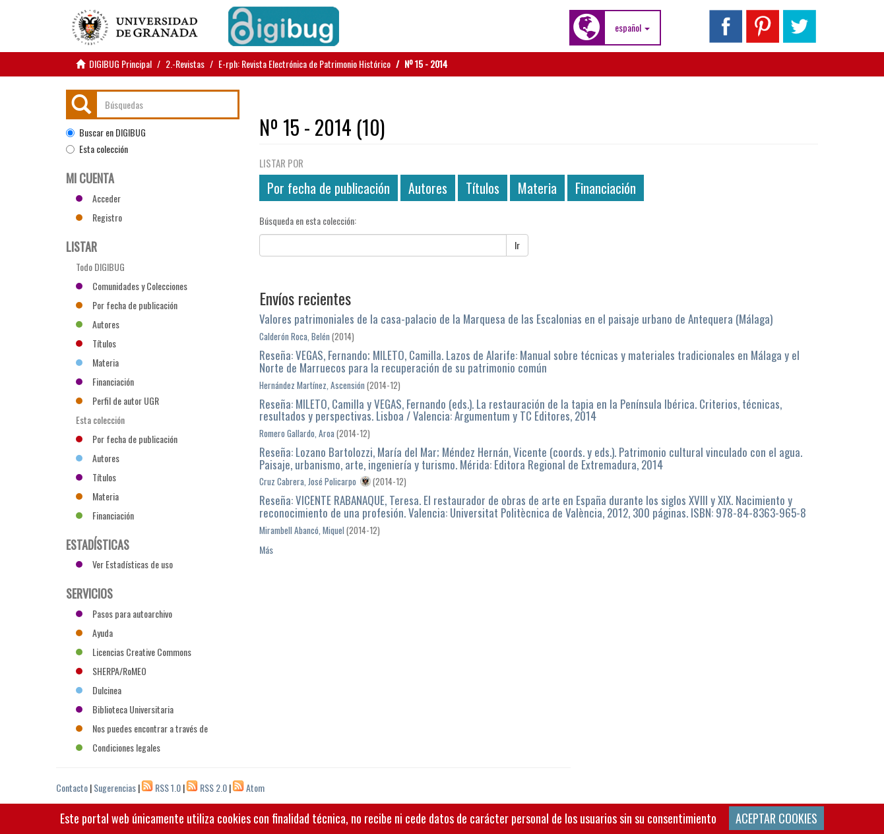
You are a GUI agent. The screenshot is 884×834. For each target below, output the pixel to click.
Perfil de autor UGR (117, 400)
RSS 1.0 (168, 787)
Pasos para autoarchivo (124, 613)
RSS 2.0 (213, 787)
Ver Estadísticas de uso (124, 564)
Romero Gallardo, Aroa (296, 433)
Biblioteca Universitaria (125, 709)
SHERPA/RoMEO (111, 671)
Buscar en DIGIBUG (106, 132)
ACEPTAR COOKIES (776, 818)
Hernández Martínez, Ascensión (312, 385)
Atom (255, 787)
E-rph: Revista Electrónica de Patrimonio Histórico (304, 64)
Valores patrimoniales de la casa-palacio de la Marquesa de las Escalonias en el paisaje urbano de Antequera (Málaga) (516, 319)
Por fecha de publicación (328, 188)
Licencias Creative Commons (133, 652)
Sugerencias (115, 787)
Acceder (98, 198)
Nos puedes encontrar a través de (142, 728)
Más (266, 549)
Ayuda (94, 633)
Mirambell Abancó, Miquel (301, 530)
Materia (537, 188)
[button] (632, 27)
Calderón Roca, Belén (294, 336)
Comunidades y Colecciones (131, 286)
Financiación (605, 188)
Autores (427, 188)
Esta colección (97, 149)
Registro (99, 217)
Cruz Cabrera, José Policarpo (307, 481)
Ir (517, 245)
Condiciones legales (118, 747)
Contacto (72, 787)
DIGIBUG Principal (120, 64)
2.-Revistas (185, 64)
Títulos (482, 188)
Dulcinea (98, 690)
